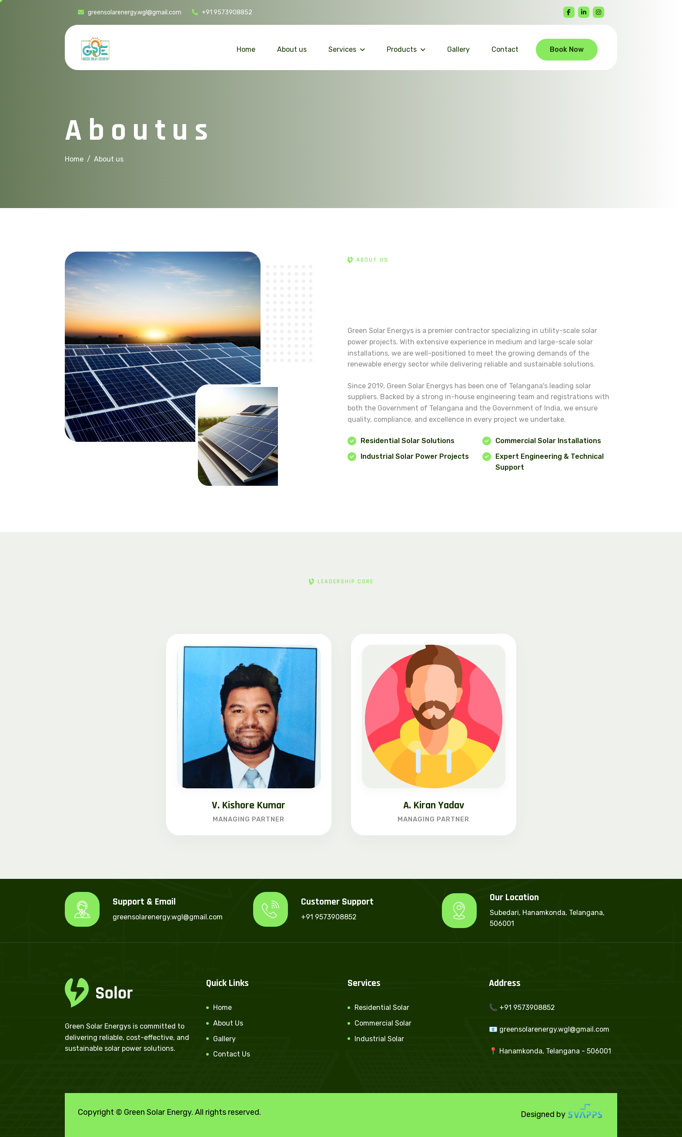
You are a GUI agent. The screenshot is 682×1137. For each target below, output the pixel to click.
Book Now (567, 49)
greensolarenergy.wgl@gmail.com (129, 12)
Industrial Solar (379, 1039)
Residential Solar (381, 1007)
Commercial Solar (382, 1023)
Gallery (458, 49)
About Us (228, 1023)
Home (246, 49)
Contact (504, 49)
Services (342, 49)
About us (292, 49)
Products (402, 49)
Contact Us (231, 1054)
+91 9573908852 (222, 12)
